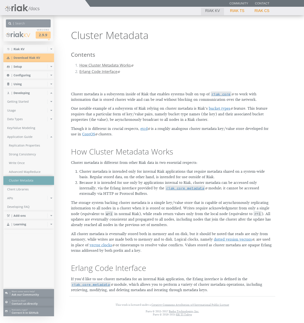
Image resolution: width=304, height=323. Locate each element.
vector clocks (101, 245)
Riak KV (212, 11)
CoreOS (88, 134)
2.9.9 (43, 34)
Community (238, 3)
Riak (18, 34)
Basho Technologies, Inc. (184, 311)
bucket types (219, 108)
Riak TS (237, 11)
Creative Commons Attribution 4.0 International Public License (190, 304)
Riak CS (262, 11)
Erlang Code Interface (98, 71)
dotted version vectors (233, 239)
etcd (144, 129)
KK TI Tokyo (184, 314)
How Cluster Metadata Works (105, 65)
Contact (262, 3)
